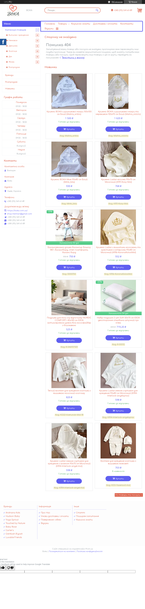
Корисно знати (80, 24)
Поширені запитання (87, 516)
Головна (50, 24)
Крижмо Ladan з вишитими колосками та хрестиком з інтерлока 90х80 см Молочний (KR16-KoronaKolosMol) (118, 250)
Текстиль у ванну (73, 57)
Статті (80, 513)
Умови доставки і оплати (55, 516)
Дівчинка (13, 46)
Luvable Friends (14, 537)
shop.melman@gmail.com (19, 214)
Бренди (9, 75)
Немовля (13, 40)
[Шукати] (97, 10)
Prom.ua (89, 549)
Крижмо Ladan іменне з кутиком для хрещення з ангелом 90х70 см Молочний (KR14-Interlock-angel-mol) (69, 463)
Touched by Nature (15, 523)
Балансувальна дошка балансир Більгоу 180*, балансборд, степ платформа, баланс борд (69, 250)
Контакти (126, 24)
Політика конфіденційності (90, 551)
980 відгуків (117, 2)
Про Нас (45, 513)
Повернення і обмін (51, 520)
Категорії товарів (15, 30)
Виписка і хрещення (19, 35)
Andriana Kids (13, 513)
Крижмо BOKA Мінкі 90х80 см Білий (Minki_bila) (69, 180)
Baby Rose (11, 527)
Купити (71, 129)
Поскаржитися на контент (62, 551)
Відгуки (49, 28)
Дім (10, 57)
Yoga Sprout (12, 520)
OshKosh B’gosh (14, 534)
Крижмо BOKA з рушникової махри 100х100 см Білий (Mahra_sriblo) (69, 113)
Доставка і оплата (105, 24)
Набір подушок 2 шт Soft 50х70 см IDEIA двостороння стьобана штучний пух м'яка (118, 320)
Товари (62, 24)
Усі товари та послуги (127, 495)
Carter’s (10, 530)
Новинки (10, 88)
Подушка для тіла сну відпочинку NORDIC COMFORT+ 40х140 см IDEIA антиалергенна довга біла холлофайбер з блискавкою (69, 321)
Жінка (11, 62)
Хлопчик (13, 51)
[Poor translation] (10, 568)
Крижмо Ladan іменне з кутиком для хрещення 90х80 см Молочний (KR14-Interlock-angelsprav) (118, 393)
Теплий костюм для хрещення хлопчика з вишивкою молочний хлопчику (69, 392)
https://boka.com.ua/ (17, 211)
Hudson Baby (13, 516)
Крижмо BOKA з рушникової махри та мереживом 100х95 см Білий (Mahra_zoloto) (118, 113)
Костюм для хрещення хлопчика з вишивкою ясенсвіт (118, 462)
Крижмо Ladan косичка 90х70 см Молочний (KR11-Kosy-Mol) (118, 180)
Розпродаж (14, 67)
